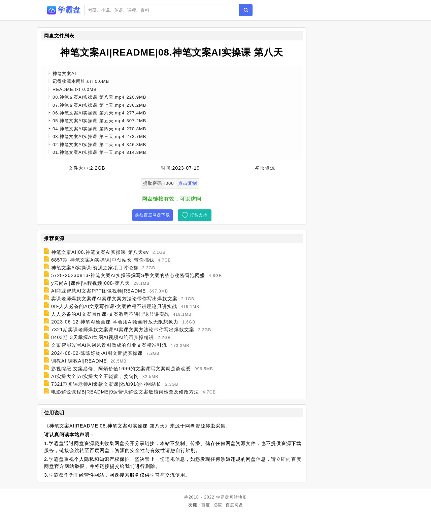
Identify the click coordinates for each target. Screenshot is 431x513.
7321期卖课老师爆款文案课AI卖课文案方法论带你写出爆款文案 (122, 329)
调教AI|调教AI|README (79, 361)
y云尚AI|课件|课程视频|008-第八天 (90, 283)
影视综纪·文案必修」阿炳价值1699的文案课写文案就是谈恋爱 (121, 368)
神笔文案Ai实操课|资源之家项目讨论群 (94, 267)
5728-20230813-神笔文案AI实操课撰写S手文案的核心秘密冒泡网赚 (128, 275)
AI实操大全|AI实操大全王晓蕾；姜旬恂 (95, 376)
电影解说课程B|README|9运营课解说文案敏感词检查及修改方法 (125, 392)
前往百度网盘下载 (152, 215)
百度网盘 (234, 505)
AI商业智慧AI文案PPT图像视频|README (98, 291)
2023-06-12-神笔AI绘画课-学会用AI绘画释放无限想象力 (114, 321)
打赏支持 (198, 215)
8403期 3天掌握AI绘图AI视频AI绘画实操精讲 (102, 337)
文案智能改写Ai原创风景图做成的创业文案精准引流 (109, 345)
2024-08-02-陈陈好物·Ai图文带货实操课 (97, 353)
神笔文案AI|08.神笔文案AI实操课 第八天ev (100, 252)
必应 (217, 505)
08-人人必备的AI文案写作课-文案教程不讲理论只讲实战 (114, 306)
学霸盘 (222, 497)
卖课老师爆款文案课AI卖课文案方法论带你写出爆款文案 (114, 298)
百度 (205, 505)
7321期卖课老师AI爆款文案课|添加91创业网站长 (106, 384)
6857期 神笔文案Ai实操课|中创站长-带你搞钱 (102, 260)
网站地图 (238, 497)
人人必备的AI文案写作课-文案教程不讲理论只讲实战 (110, 314)
